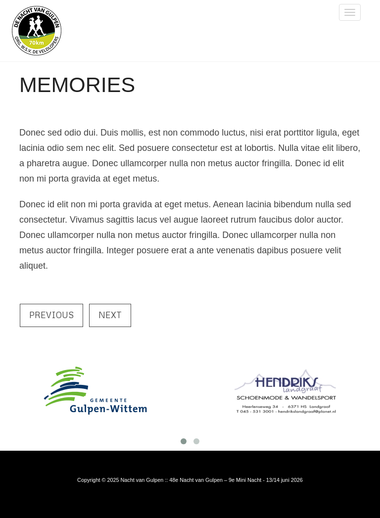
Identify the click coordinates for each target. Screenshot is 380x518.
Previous (51, 315)
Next (110, 315)
